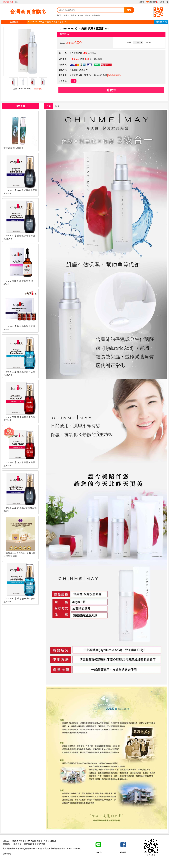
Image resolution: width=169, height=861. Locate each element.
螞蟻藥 (88, 15)
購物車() (152, 2)
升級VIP (75, 59)
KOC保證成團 (34, 841)
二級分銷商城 (49, 841)
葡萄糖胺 (96, 15)
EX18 (80, 15)
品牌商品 (38, 89)
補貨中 (111, 90)
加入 (17, 2)
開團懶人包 (161, 22)
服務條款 (17, 844)
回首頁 (142, 2)
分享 (73, 81)
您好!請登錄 (8, 2)
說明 (57, 106)
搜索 (129, 10)
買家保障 (41, 844)
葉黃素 (74, 15)
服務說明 (7, 844)
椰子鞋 (67, 15)
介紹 (48, 106)
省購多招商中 (18, 841)
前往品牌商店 (114, 75)
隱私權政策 (29, 844)
